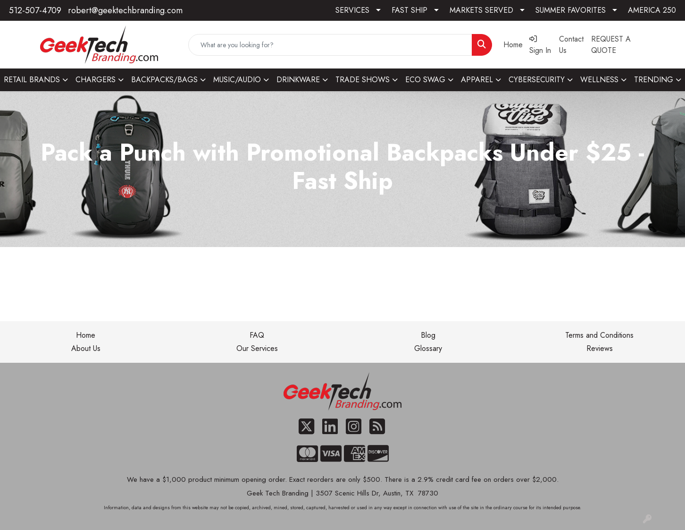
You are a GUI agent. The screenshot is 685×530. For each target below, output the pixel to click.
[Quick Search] (330, 45)
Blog (428, 335)
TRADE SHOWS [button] (362, 79)
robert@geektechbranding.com (125, 10)
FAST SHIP (409, 10)
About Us (85, 348)
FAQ (257, 335)
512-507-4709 (35, 10)
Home (85, 335)
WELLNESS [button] (599, 79)
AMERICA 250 (652, 10)
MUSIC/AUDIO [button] (237, 79)
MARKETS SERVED (481, 10)
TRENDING (653, 79)
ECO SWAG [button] (425, 79)
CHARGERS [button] (95, 79)
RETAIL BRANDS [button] (32, 79)
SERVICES (352, 10)
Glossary (428, 348)
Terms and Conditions (599, 335)
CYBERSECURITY (537, 79)
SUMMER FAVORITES (570, 10)
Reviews (599, 348)
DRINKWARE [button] (298, 79)
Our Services (257, 348)
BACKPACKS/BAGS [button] (164, 79)
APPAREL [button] (477, 79)
